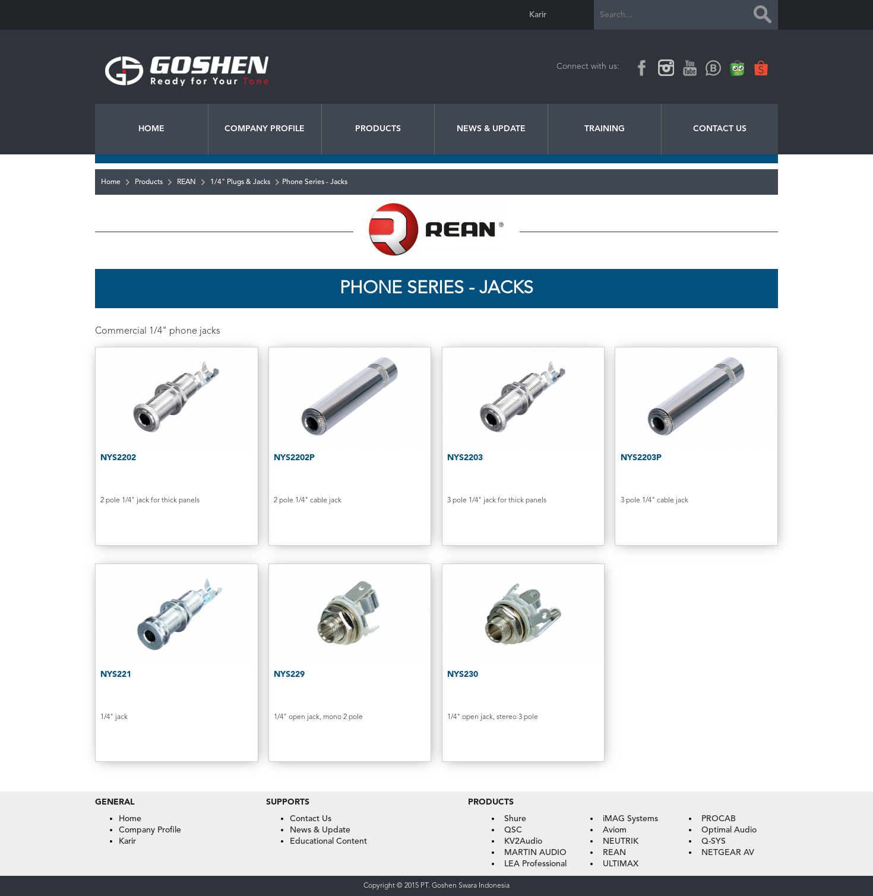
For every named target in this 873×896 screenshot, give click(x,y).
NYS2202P (294, 458)
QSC (513, 830)
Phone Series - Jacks (314, 182)
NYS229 (289, 674)
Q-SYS (713, 841)
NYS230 (462, 674)
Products (378, 129)
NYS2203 (465, 458)
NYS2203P (641, 458)
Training (604, 129)
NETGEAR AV (727, 852)
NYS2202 (118, 458)
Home (151, 129)
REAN (186, 182)
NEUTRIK (620, 841)
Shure (515, 819)
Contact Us (720, 129)
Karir (537, 15)
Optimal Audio (729, 830)
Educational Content (328, 841)
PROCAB (718, 819)
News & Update (491, 129)
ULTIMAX (620, 864)
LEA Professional (535, 864)
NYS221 (115, 674)
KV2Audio (523, 841)
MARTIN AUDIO (535, 852)
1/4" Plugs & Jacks (240, 182)
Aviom (615, 830)
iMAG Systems (630, 819)
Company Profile (264, 129)
